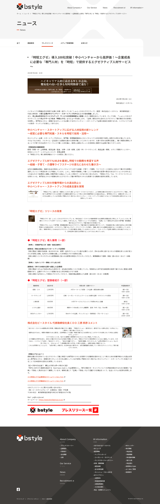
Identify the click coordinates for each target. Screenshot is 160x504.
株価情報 (129, 454)
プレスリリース (47, 43)
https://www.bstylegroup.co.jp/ (52, 399)
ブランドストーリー (67, 445)
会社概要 (63, 454)
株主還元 (129, 463)
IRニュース (97, 448)
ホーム (19, 14)
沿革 (62, 457)
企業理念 (63, 448)
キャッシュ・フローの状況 (103, 472)
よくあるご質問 (131, 469)
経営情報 (97, 451)
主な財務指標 (99, 469)
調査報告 (31, 43)
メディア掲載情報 (67, 43)
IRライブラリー (99, 475)
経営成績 (98, 466)
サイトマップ (20, 499)
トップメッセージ (100, 454)
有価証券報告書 (100, 481)
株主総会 (129, 451)
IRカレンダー (130, 445)
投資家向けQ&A (131, 466)
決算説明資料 (99, 484)
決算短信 (98, 478)
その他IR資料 (99, 487)
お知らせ (84, 43)
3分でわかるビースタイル (102, 445)
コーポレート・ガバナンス (103, 457)
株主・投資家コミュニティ (102, 490)
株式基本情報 (131, 457)
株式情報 (128, 448)
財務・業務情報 (99, 463)
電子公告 (129, 460)
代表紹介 (63, 451)
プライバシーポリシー (33, 499)
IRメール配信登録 (47, 499)
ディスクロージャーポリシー (104, 460)
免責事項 (128, 472)
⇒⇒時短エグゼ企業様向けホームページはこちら (46, 377)
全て (18, 43)
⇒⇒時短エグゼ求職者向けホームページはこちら (46, 381)
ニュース (26, 14)
